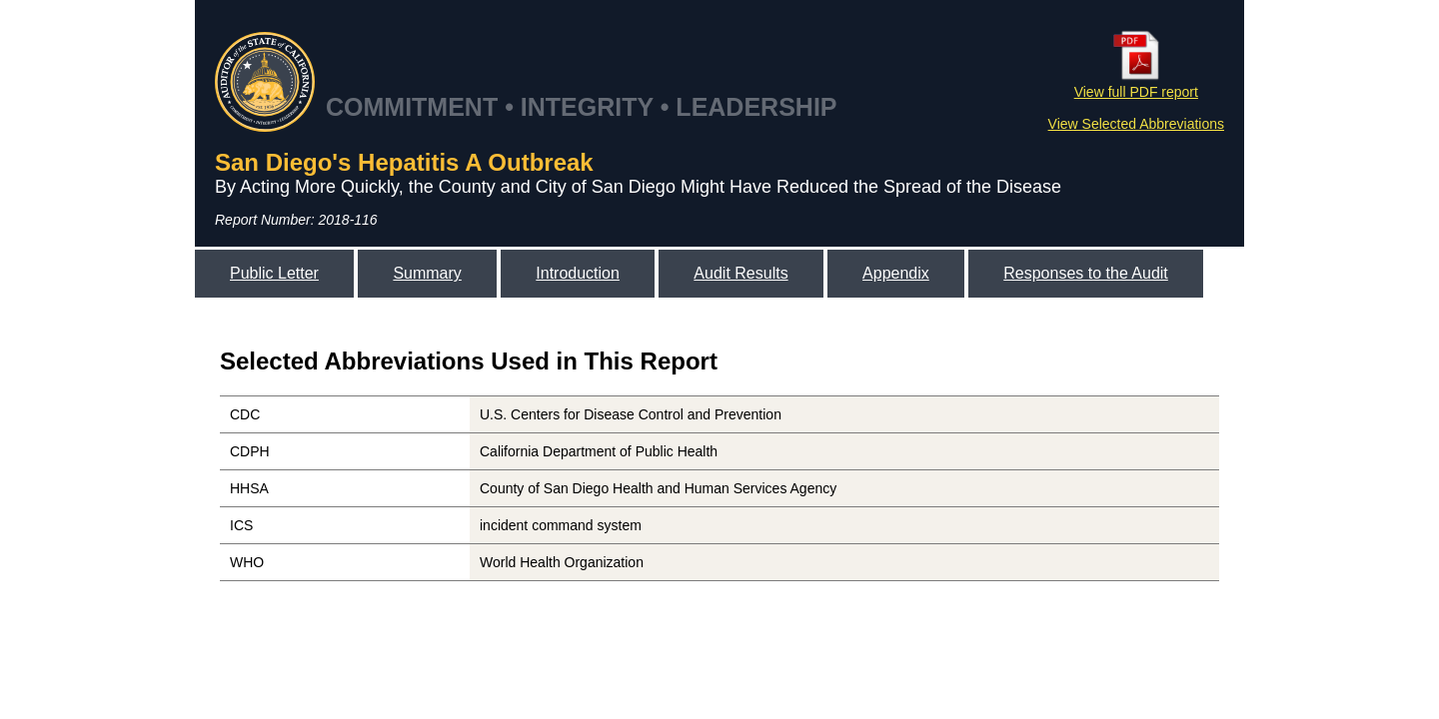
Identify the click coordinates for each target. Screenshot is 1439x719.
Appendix (895, 273)
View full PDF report (1136, 84)
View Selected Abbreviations (1136, 124)
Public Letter (274, 273)
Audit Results (740, 273)
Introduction (578, 273)
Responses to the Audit (1085, 273)
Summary (427, 273)
